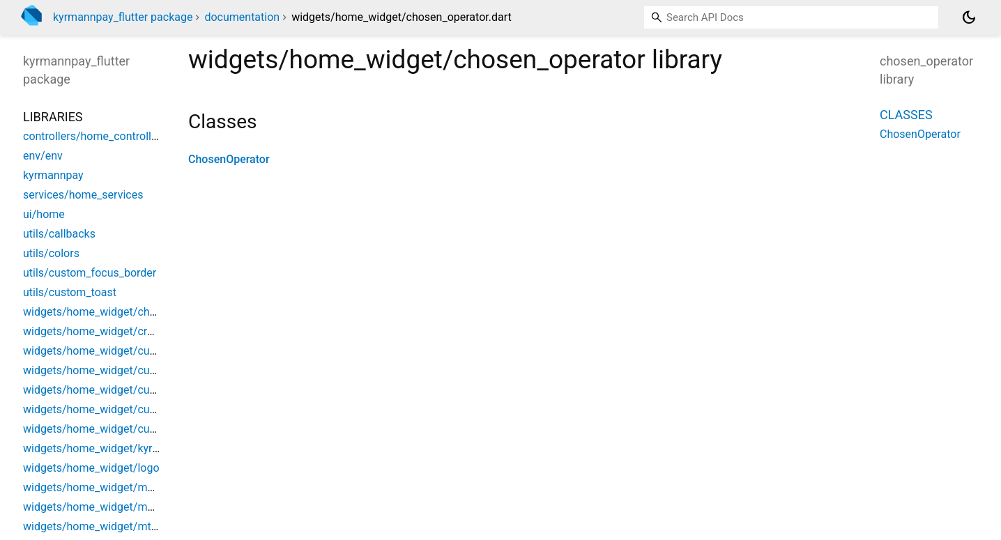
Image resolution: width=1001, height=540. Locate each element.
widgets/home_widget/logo (91, 468)
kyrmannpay (53, 175)
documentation (242, 17)
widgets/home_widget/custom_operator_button (141, 370)
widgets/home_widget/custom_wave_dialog (132, 428)
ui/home (44, 214)
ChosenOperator (229, 159)
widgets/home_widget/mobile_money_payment (140, 487)
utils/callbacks (59, 233)
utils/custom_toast (69, 292)
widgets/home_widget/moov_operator (118, 507)
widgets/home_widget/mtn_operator (113, 526)
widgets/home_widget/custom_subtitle (120, 389)
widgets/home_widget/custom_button (117, 350)
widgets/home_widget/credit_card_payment (131, 331)
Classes (906, 114)
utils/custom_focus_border (89, 272)
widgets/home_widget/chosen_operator (122, 311)
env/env (43, 155)
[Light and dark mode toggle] (969, 17)
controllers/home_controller (92, 136)
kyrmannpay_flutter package (122, 17)
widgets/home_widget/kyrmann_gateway (125, 448)
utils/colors (51, 253)
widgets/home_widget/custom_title (111, 409)
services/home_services (83, 194)
